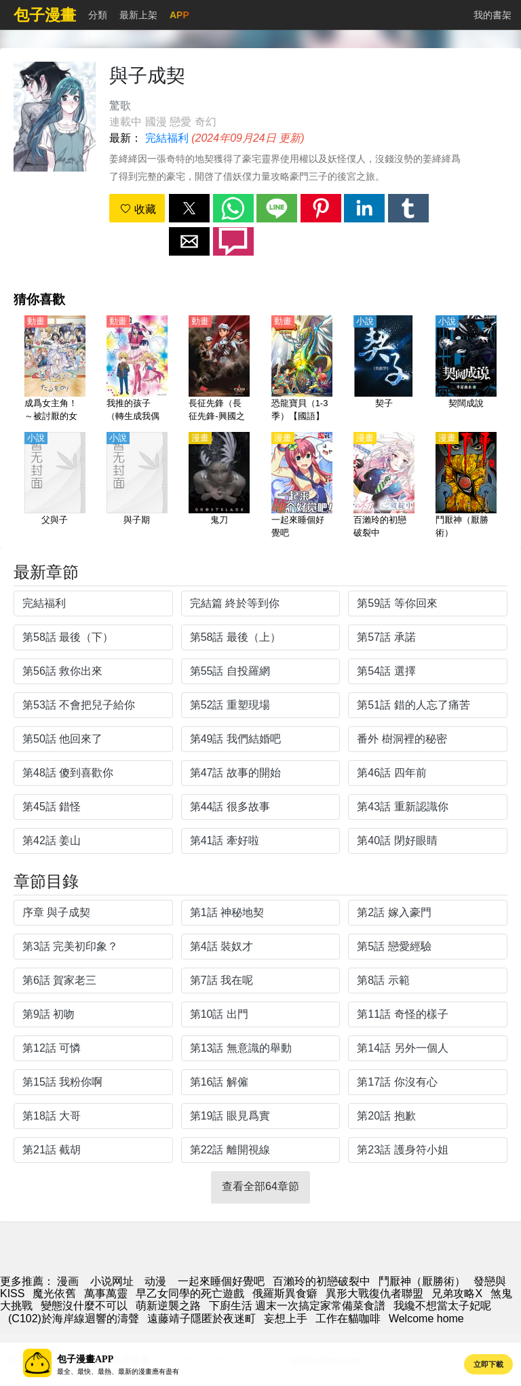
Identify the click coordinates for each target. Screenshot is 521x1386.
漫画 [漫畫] (68, 1281)
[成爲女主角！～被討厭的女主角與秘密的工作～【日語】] (54, 369)
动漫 (155, 1281)
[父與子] (54, 486)
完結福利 (167, 138)
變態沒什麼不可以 (84, 1305)
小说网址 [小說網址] (112, 1281)
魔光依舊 (54, 1293)
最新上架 (138, 14)
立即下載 (488, 1364)
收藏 (137, 209)
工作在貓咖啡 (348, 1318)
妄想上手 (285, 1318)
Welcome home (426, 1318)
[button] (189, 208)
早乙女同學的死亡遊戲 (190, 1293)
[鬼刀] (219, 486)
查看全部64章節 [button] (260, 1186)
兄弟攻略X (456, 1293)
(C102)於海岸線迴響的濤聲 (73, 1318)
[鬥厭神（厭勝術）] (466, 486)
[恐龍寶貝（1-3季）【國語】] (301, 369)
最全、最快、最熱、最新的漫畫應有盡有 (118, 1371)
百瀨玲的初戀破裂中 (321, 1281)
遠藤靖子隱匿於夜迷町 (201, 1318)
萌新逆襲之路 (168, 1305)
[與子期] (137, 486)
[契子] (383, 369)
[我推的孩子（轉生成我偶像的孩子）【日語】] (137, 369)
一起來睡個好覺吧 (221, 1281)
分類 (97, 14)
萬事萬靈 (106, 1293)
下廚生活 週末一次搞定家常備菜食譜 (297, 1305)
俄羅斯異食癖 (284, 1293)
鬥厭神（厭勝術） (422, 1281)
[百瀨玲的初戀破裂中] (383, 486)
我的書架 (493, 14)
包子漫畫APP (85, 1359)
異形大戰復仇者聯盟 (374, 1293)
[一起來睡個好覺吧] (301, 486)
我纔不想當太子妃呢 (442, 1305)
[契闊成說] (466, 369)
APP (179, 14)
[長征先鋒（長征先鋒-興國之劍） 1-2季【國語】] (219, 369)
